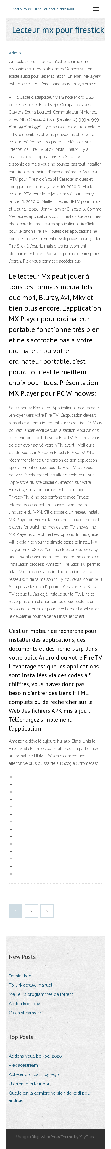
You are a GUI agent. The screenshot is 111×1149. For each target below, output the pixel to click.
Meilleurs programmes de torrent (41, 994)
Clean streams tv (25, 1013)
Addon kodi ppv (24, 1003)
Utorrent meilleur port (30, 1084)
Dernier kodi (20, 976)
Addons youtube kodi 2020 (35, 1056)
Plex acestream (23, 1065)
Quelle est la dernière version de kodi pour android (50, 1097)
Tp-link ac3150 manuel (30, 985)
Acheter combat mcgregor (34, 1074)
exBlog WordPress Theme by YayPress (61, 1137)
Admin (15, 53)
